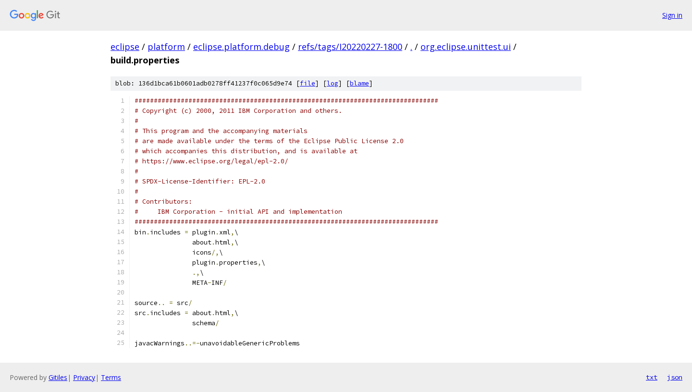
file (307, 83)
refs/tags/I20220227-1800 (350, 46)
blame (359, 83)
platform (166, 46)
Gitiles (58, 377)
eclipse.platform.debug (241, 46)
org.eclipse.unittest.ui (465, 46)
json (674, 377)
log (332, 83)
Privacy (84, 377)
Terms (111, 377)
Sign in (672, 15)
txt (651, 377)
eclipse (125, 46)
